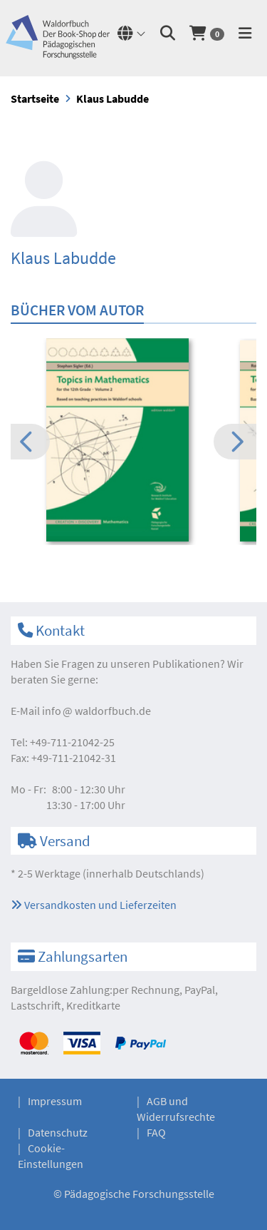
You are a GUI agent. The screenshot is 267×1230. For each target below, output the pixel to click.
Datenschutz (58, 1132)
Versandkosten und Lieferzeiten (94, 905)
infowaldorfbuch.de (96, 710)
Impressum (55, 1101)
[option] (133, 441)
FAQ (156, 1132)
